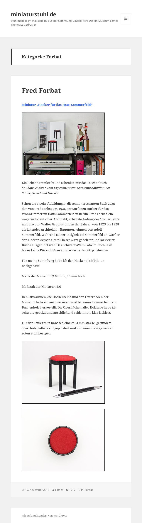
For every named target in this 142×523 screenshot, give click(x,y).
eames (59, 489)
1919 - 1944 (76, 489)
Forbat (89, 489)
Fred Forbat (41, 90)
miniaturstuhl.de (33, 14)
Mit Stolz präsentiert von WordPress (44, 515)
